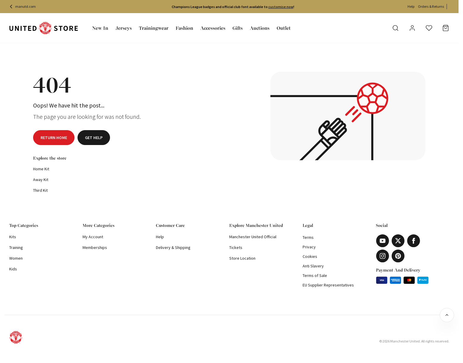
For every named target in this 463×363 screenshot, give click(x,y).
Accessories (212, 28)
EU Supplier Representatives (328, 285)
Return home (54, 137)
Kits (12, 236)
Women (16, 258)
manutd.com (22, 6)
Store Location (242, 258)
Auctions (260, 28)
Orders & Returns (431, 6)
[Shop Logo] (43, 28)
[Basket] (445, 28)
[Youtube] (382, 240)
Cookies (310, 256)
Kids (13, 269)
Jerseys (123, 28)
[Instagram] (382, 256)
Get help (94, 137)
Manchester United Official (252, 236)
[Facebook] (413, 240)
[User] (412, 28)
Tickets (235, 247)
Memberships (95, 247)
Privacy (309, 247)
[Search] (395, 28)
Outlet (284, 28)
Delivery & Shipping (173, 247)
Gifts (238, 28)
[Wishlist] (429, 28)
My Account (93, 236)
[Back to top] (447, 315)
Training (16, 247)
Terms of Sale (315, 275)
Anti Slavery (313, 266)
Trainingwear (153, 28)
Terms (308, 237)
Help (411, 6)
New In (100, 28)
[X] (398, 240)
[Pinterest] (398, 256)
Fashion (184, 28)
